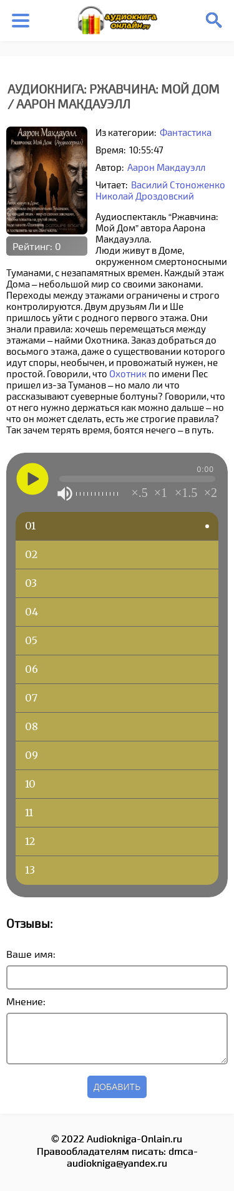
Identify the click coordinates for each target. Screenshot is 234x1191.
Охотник (128, 373)
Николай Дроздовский (144, 195)
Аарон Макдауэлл (166, 167)
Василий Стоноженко (178, 184)
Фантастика (186, 132)
